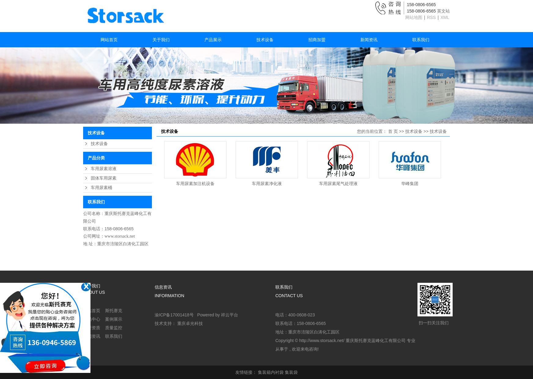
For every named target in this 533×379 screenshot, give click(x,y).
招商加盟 (316, 39)
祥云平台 (229, 314)
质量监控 (113, 327)
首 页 (393, 131)
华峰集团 (409, 183)
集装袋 (291, 372)
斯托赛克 (113, 310)
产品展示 (213, 39)
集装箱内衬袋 (271, 372)
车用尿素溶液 (103, 168)
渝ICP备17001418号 (174, 314)
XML (444, 17)
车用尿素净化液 (267, 183)
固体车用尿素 (103, 178)
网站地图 (414, 17)
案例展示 (113, 319)
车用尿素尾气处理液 (338, 183)
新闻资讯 (368, 39)
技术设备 (265, 39)
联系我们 (420, 39)
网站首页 (109, 39)
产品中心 (91, 319)
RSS (431, 17)
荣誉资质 (91, 327)
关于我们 (161, 39)
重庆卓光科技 (190, 323)
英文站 (443, 11)
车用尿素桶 (101, 187)
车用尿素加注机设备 (195, 183)
